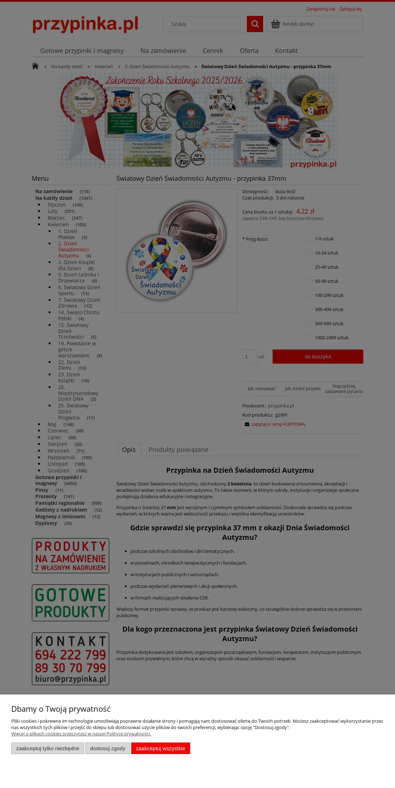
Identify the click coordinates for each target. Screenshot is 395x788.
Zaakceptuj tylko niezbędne (47, 748)
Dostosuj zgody (107, 748)
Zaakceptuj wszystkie (160, 748)
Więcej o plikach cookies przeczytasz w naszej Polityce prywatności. (81, 733)
